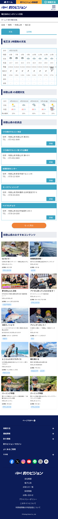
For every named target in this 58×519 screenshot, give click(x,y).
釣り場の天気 (12, 20)
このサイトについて (28, 503)
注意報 (29, 31)
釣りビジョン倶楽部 (29, 2)
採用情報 (28, 491)
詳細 (51, 143)
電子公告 (28, 483)
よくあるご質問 (9, 449)
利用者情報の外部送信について (28, 507)
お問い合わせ (28, 495)
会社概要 (28, 478)
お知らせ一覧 (28, 487)
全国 (3, 25)
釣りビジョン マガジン (12, 444)
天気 (10, 31)
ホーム (8, 1)
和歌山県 (18, 25)
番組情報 (6, 433)
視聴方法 (50, 2)
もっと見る (29, 225)
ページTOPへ (29, 420)
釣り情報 (6, 438)
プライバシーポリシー (28, 499)
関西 (10, 25)
